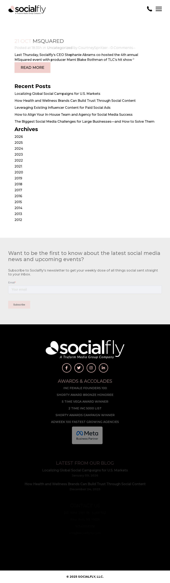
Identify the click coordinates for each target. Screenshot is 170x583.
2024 (19, 149)
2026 (19, 137)
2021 (18, 166)
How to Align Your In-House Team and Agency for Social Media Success (74, 115)
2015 (18, 202)
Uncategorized (60, 48)
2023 (19, 154)
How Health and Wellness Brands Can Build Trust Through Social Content (75, 101)
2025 (19, 143)
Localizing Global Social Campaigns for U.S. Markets (57, 94)
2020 (19, 172)
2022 (19, 160)
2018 (18, 184)
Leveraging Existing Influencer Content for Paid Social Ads (63, 108)
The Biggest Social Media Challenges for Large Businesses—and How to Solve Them (84, 121)
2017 (18, 190)
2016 (18, 196)
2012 (18, 220)
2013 (18, 214)
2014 (18, 208)
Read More (32, 67)
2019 (18, 178)
